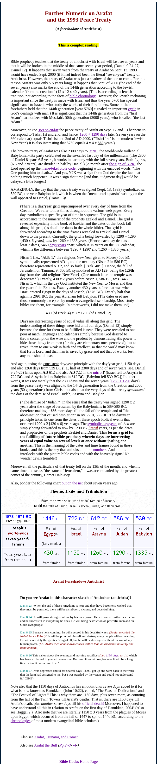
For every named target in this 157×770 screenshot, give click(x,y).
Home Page (78, 761)
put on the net (72, 483)
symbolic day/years (102, 424)
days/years (58, 245)
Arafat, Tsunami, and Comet (56, 737)
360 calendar (48, 130)
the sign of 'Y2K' (122, 164)
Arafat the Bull (45, 745)
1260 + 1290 (120, 381)
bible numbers (96, 450)
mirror (98, 372)
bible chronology (82, 96)
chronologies (21, 721)
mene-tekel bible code (58, 168)
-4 (74, 745)
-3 (69, 745)
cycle (132, 109)
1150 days (112, 655)
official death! (93, 703)
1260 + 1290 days (93, 134)
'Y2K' (93, 151)
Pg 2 (63, 745)
